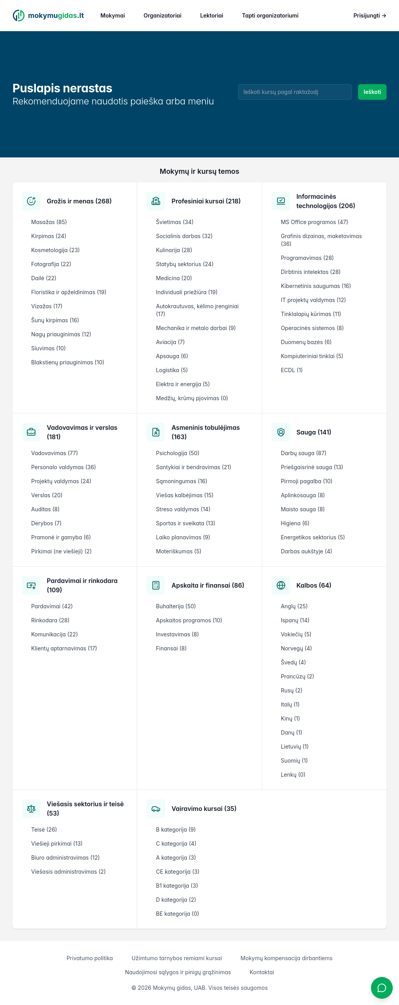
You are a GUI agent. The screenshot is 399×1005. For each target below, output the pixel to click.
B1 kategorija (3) (177, 885)
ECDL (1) (292, 370)
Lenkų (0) (293, 774)
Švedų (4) (293, 662)
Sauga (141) (314, 432)
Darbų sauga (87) (304, 453)
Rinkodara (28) (50, 620)
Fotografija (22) (51, 264)
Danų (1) (291, 732)
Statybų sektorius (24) (185, 264)
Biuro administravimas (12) (65, 857)
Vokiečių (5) (296, 634)
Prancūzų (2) (297, 676)
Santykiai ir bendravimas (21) (193, 467)
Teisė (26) (44, 829)
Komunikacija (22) (54, 634)
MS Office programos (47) (314, 222)
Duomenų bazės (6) (306, 342)
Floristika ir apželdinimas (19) (68, 292)
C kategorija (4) (176, 843)
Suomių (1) (294, 760)
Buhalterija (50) (176, 606)
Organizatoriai (163, 15)
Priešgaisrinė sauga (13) (312, 467)
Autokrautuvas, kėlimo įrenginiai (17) (197, 310)
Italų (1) (290, 704)
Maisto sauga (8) (303, 509)
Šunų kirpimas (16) (55, 320)
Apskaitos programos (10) (189, 620)
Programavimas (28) (307, 257)
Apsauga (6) (172, 356)
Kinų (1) (290, 718)
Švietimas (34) (174, 222)
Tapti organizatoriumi (270, 15)
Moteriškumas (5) (178, 551)
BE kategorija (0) (177, 913)
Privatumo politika (90, 958)
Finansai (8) (171, 648)
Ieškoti (372, 91)
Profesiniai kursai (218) (206, 201)
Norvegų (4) (296, 648)
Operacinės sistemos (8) (312, 328)
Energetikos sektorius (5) (313, 537)
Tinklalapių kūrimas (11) (311, 314)
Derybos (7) (46, 523)
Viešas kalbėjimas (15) (185, 495)
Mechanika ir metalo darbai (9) (196, 328)
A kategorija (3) (176, 857)
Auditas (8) (45, 509)
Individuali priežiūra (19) (186, 292)
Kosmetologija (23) (55, 250)
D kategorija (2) (176, 899)
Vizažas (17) (46, 306)
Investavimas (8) (177, 634)
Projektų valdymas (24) (61, 481)
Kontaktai (262, 972)
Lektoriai (211, 15)
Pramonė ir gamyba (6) (61, 537)
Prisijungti (370, 15)
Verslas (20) (47, 495)
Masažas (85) (49, 222)
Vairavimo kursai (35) (204, 808)
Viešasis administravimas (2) (68, 871)
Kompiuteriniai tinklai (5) (312, 356)
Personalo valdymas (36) (63, 467)
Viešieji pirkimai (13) (57, 843)
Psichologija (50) (177, 453)
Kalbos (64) (314, 585)
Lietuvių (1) (295, 746)
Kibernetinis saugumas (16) (316, 286)
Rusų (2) (292, 690)
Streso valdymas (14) (183, 509)
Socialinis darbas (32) (184, 236)
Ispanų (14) (295, 620)
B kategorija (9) (176, 829)
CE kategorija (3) (178, 871)
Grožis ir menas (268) (79, 201)
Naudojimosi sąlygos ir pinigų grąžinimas (178, 972)
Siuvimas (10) (48, 348)
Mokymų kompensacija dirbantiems (286, 958)
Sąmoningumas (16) (181, 481)
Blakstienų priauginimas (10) (67, 362)
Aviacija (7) (170, 342)
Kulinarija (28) (174, 250)
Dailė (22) (43, 278)
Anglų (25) (294, 606)
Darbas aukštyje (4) (306, 551)
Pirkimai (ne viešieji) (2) (61, 551)
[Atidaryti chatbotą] (382, 988)
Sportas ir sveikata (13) (185, 523)
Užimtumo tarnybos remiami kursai (177, 958)
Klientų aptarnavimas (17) (64, 648)
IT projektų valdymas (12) (313, 300)
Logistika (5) (172, 370)
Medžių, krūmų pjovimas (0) (192, 398)
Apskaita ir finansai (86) (207, 585)
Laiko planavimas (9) (183, 537)
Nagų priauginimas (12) (61, 334)
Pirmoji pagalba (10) (307, 481)
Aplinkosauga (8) (303, 495)
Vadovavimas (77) (54, 453)
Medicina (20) (174, 278)
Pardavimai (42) (52, 606)
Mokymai (113, 15)
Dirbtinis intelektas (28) (311, 271)
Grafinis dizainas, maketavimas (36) (321, 240)
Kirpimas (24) (48, 236)
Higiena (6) (295, 523)
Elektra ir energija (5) (183, 384)
